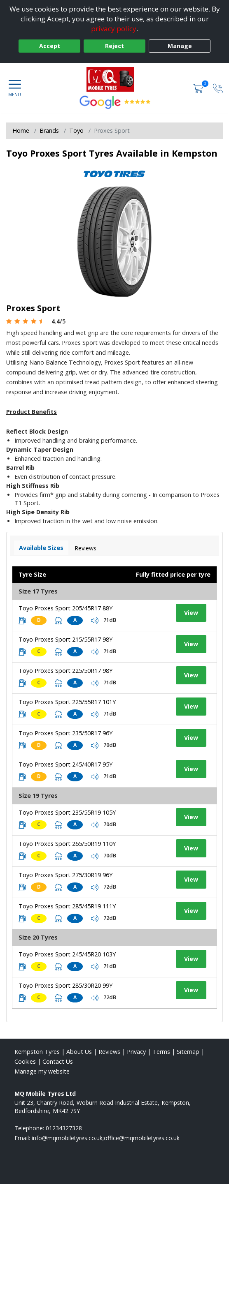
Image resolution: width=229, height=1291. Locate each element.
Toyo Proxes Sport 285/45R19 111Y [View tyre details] (67, 906)
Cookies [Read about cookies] (25, 1061)
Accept (49, 46)
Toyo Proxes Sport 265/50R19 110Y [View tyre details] (67, 844)
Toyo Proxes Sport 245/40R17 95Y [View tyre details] (65, 764)
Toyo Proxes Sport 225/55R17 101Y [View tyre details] (67, 702)
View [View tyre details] (191, 613)
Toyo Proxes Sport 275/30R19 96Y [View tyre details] (65, 875)
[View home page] (115, 79)
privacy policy (113, 28)
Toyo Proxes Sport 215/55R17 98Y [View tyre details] (65, 639)
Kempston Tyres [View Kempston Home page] (37, 1051)
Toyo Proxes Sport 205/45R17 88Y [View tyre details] (65, 608)
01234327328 (64, 1128)
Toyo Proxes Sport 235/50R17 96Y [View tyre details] (65, 733)
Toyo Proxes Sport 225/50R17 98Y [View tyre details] (65, 670)
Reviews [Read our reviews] (109, 1051)
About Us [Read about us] (79, 1051)
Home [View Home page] (20, 130)
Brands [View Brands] (49, 130)
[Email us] (106, 1138)
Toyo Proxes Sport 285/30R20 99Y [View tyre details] (65, 985)
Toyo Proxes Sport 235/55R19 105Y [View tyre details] (67, 812)
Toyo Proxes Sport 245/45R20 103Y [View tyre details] (67, 954)
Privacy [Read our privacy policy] (136, 1051)
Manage (180, 46)
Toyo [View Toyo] (76, 130)
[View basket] (199, 88)
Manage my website (42, 1071)
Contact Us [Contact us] (57, 1061)
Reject (114, 46)
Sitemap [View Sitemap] (188, 1051)
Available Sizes (41, 548)
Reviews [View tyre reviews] (85, 548)
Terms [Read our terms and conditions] (161, 1051)
